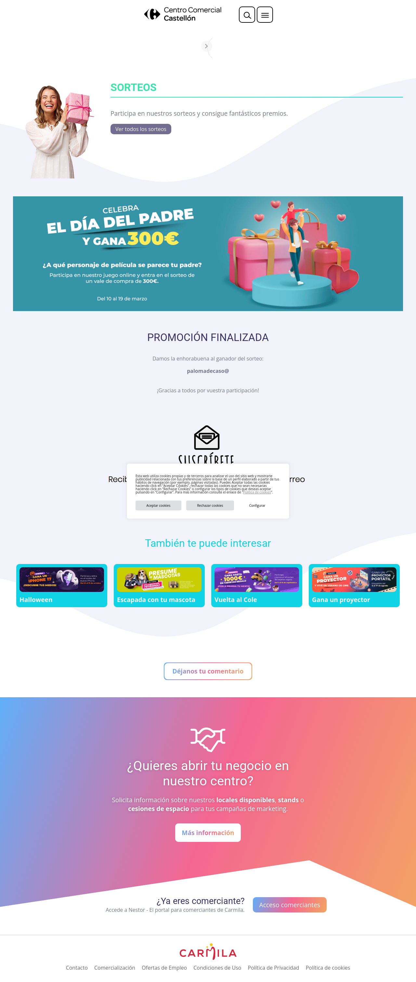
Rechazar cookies (210, 505)
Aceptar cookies (159, 505)
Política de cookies (257, 492)
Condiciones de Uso (217, 967)
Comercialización (114, 967)
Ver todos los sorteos (140, 129)
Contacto (77, 967)
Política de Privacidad (273, 967)
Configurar (257, 505)
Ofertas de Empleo (164, 967)
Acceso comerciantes (289, 904)
